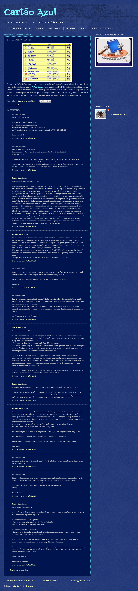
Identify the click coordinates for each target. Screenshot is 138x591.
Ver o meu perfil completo (118, 114)
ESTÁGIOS (70, 28)
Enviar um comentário (19, 570)
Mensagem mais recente (18, 580)
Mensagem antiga (80, 580)
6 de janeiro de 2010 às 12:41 (24, 376)
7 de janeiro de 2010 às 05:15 (24, 565)
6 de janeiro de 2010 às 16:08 (24, 450)
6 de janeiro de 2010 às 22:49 (24, 467)
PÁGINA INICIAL (14, 28)
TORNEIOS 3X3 (54, 28)
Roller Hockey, (38, 87)
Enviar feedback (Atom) (23, 586)
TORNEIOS (83, 28)
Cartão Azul (30, 12)
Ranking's (19, 105)
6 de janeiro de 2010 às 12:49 (24, 400)
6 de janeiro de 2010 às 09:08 (24, 319)
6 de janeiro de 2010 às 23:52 (24, 496)
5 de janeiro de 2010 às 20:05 (24, 288)
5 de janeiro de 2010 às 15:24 (24, 170)
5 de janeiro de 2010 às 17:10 (24, 261)
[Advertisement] (113, 86)
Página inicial (51, 580)
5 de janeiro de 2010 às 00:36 (24, 138)
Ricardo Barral (18, 234)
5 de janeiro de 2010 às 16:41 (24, 227)
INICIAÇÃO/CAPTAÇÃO (102, 28)
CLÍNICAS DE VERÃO (34, 28)
